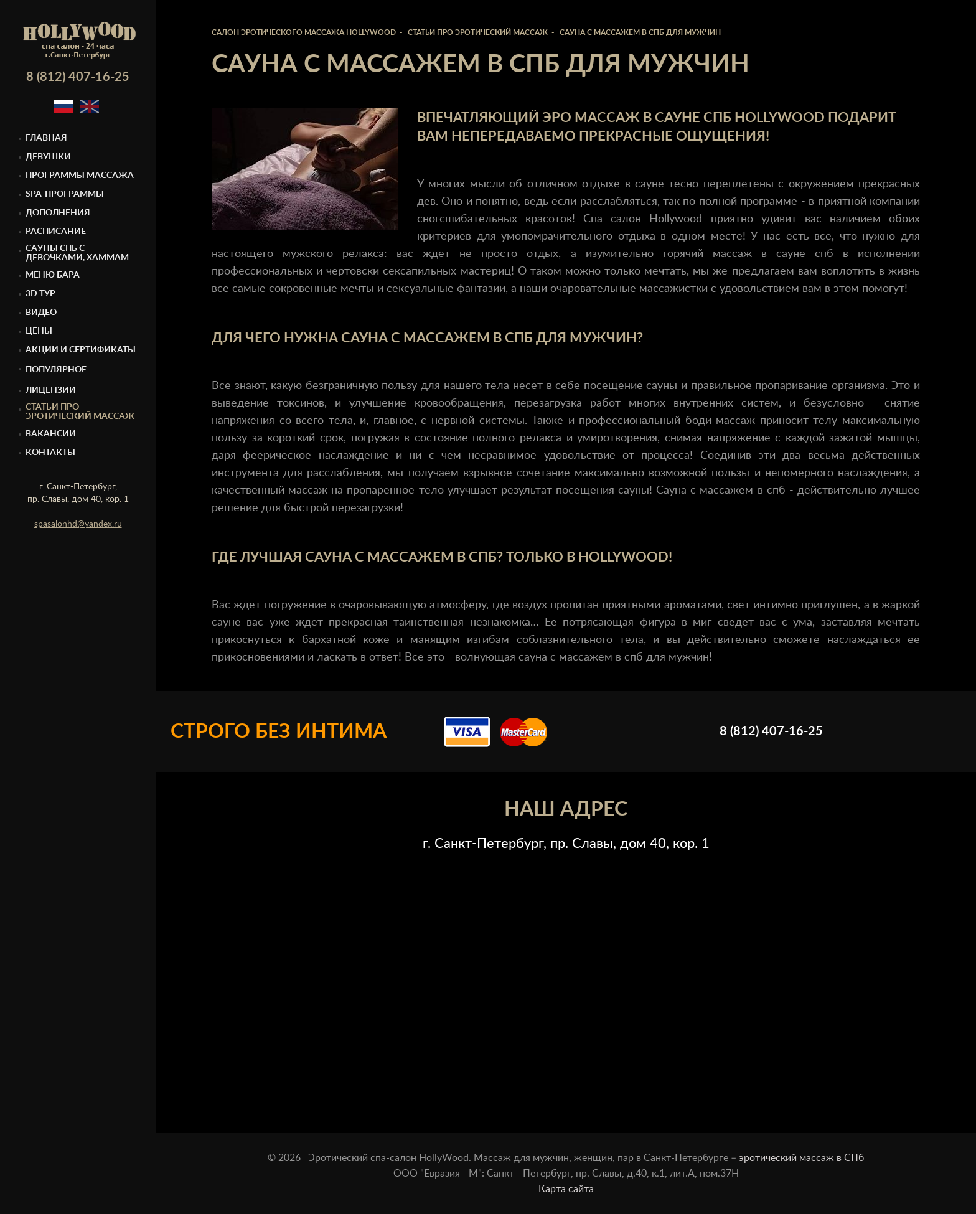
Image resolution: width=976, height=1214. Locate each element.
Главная (46, 138)
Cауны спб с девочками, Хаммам (77, 253)
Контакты (50, 452)
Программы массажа (80, 175)
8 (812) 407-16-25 (77, 77)
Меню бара (53, 275)
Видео (41, 312)
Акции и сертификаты (81, 350)
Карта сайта (566, 1189)
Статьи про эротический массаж (80, 412)
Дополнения (58, 213)
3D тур (40, 293)
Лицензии (51, 390)
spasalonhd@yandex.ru (78, 524)
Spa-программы (65, 194)
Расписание (56, 231)
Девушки (48, 157)
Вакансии (51, 434)
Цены (39, 331)
